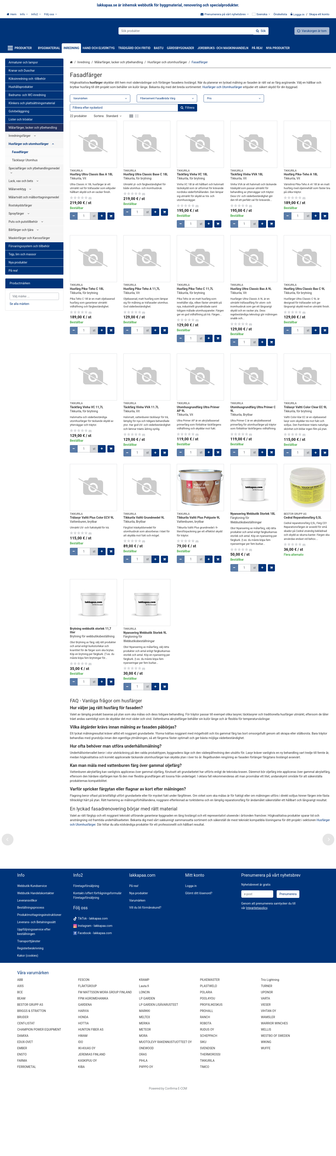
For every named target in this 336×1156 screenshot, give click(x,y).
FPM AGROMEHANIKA (93, 1060)
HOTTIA (83, 1085)
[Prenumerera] (288, 955)
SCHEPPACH (208, 1097)
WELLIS (266, 1091)
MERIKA (144, 1085)
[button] (256, 969)
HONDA (83, 1079)
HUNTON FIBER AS (91, 1091)
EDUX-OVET (25, 1103)
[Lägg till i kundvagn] (110, 216)
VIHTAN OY (268, 1072)
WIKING (266, 1103)
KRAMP (144, 1041)
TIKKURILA (207, 1122)
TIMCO (204, 1128)
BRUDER (22, 1079)
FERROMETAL (26, 1128)
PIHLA (143, 1122)
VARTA (265, 1060)
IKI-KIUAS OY (86, 1110)
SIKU (203, 1103)
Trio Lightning (270, 1041)
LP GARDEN (147, 1060)
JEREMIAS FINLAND (91, 1116)
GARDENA (85, 1066)
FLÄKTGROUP (87, 1047)
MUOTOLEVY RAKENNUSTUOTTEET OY (165, 1103)
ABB (20, 1041)
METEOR (145, 1091)
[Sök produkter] (193, 31)
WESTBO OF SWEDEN (275, 1097)
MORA (143, 1097)
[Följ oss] (50, 14)
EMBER (22, 1110)
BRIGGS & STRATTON (31, 1072)
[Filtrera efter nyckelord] (133, 107)
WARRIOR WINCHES (274, 1085)
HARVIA (83, 1072)
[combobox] (193, 31)
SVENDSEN (207, 1110)
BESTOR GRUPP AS (30, 1066)
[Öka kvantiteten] (102, 216)
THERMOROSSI (210, 1116)
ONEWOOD (146, 1110)
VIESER (266, 1066)
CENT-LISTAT (26, 1085)
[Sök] (260, 31)
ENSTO (22, 1116)
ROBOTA (205, 1085)
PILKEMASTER (210, 1041)
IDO (80, 1103)
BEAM (21, 1060)
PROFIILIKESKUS (211, 1066)
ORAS (143, 1116)
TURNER (266, 1047)
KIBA (81, 1128)
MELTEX (144, 1079)
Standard (114, 116)
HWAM (82, 1097)
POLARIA (206, 1054)
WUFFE (265, 1110)
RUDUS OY (207, 1091)
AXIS (20, 1047)
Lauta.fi (144, 1047)
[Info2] (35, 14)
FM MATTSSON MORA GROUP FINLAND (105, 1054)
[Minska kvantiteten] (74, 216)
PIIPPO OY (146, 1128)
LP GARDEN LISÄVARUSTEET (158, 1066)
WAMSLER (268, 1079)
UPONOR (267, 1054)
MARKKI (144, 1072)
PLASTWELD (208, 1047)
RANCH (205, 1079)
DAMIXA (22, 1097)
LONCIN (144, 1054)
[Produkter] (20, 48)
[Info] (24, 14)
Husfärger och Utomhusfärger (222, 87)
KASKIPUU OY (87, 1122)
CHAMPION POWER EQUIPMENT (39, 1091)
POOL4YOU (207, 1060)
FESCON (84, 1041)
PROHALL (206, 1072)
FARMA (22, 1122)
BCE (20, 1054)
